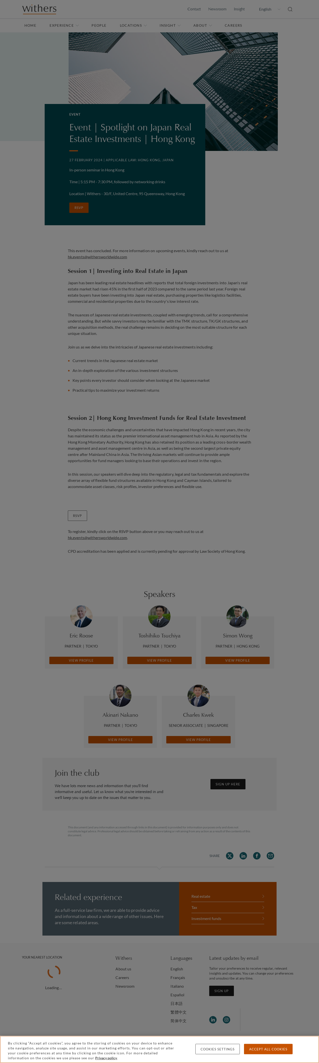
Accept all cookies (268, 1049)
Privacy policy (106, 1058)
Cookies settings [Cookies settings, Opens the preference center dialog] (218, 1049)
